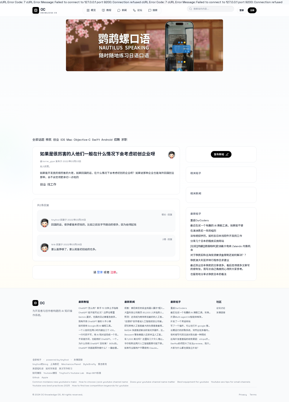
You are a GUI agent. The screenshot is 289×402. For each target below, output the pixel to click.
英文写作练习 (65, 368)
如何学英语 (51, 368)
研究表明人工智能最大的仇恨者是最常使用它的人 (144, 325)
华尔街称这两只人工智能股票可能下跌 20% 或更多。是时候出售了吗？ (143, 343)
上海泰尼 (54, 364)
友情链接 (220, 312)
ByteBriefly (89, 364)
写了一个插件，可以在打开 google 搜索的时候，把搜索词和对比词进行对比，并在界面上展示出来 (190, 325)
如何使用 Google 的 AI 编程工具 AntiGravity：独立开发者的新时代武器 (98, 325)
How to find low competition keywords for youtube (100, 385)
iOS (62, 140)
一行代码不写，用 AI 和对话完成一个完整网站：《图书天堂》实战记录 (98, 334)
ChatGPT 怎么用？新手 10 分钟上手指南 (98, 308)
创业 (56, 140)
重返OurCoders (199, 220)
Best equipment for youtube (193, 381)
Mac (69, 140)
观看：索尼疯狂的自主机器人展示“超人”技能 (144, 308)
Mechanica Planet (71, 364)
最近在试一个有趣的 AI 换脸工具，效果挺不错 (216, 225)
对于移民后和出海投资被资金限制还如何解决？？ (218, 255)
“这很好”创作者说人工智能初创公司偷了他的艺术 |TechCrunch (144, 321)
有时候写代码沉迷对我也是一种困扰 (188, 334)
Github (35, 377)
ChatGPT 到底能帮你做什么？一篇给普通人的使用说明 (98, 347)
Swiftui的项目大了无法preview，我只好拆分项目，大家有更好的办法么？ (189, 343)
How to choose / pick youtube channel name (103, 381)
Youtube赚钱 (50, 373)
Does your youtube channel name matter (152, 381)
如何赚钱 (36, 373)
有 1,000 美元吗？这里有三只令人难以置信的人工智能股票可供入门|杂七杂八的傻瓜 (143, 339)
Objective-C (82, 140)
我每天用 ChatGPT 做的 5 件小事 (95, 321)
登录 (241, 10)
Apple (45, 377)
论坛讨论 (220, 308)
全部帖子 (36, 359)
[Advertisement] (144, 101)
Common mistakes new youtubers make (54, 381)
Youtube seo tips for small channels (230, 381)
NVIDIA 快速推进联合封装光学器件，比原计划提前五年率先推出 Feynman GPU (144, 330)
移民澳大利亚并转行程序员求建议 (209, 260)
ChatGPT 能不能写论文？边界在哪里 (97, 312)
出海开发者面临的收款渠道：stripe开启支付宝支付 (190, 339)
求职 (124, 140)
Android (106, 140)
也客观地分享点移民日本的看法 (208, 274)
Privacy (243, 394)
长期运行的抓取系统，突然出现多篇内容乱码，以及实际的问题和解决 (190, 330)
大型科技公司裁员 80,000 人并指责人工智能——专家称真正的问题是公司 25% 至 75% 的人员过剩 (144, 312)
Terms (253, 394)
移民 (49, 140)
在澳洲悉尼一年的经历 (203, 230)
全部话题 (38, 140)
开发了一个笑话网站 (180, 321)
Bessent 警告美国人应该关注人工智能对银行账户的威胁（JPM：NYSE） (143, 334)
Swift (96, 140)
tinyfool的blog (40, 364)
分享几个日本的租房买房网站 (207, 241)
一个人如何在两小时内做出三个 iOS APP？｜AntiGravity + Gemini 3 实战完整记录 (98, 330)
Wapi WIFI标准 (93, 373)
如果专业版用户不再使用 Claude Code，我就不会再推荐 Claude (140, 347)
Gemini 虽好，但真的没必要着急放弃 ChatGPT (97, 317)
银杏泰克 (102, 364)
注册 (252, 10)
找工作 (51, 184)
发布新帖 (221, 154)
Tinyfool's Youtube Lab (71, 373)
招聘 (117, 140)
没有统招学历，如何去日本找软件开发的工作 (216, 236)
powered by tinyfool (57, 359)
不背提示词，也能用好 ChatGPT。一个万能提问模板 (98, 339)
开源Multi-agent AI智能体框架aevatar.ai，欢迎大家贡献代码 (185, 317)
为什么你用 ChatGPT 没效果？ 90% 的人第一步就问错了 (97, 343)
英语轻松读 (37, 368)
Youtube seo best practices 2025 (51, 385)
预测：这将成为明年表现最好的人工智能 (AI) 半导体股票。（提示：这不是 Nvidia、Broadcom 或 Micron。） (144, 317)
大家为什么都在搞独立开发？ (184, 347)
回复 (170, 214)
